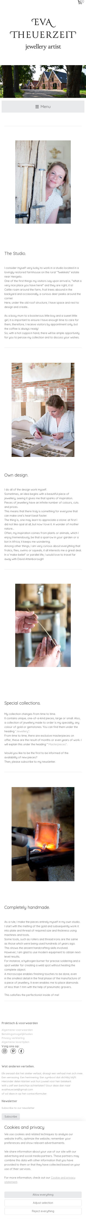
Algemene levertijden (15, 1041)
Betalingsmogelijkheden (17, 1034)
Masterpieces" (58, 744)
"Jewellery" (22, 731)
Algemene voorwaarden (17, 1029)
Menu (43, 106)
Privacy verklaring (13, 1038)
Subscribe (11, 1116)
